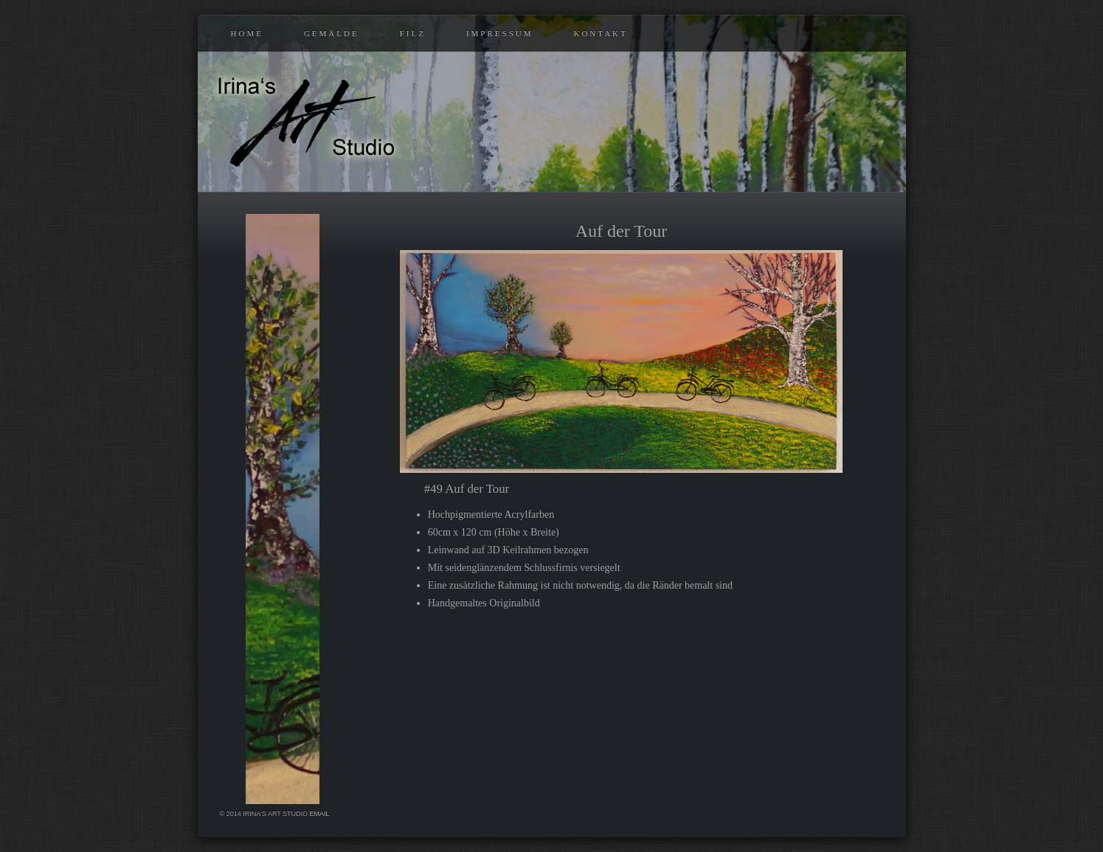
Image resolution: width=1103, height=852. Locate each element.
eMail (320, 813)
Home (247, 33)
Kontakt (600, 33)
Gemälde (331, 33)
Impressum (499, 33)
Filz (413, 33)
